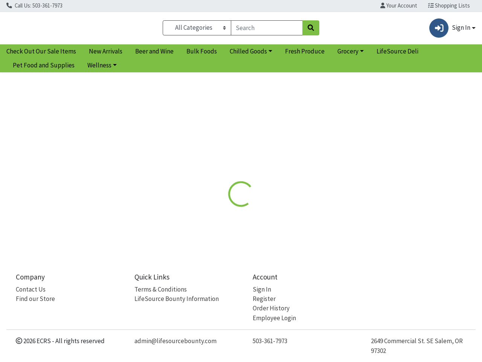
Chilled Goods (248, 54)
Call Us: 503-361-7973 (34, 5)
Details (222, 163)
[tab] (222, 163)
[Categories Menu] (197, 29)
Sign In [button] (449, 29)
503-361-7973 (270, 341)
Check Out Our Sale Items (41, 54)
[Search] (267, 29)
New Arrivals (105, 54)
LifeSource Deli (397, 54)
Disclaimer (257, 163)
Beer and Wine (154, 54)
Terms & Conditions (160, 289)
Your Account (398, 5)
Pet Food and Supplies (44, 68)
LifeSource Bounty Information (176, 299)
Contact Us (31, 289)
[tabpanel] (341, 209)
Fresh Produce (305, 54)
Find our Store (35, 299)
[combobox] (267, 29)
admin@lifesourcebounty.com (175, 341)
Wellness (99, 68)
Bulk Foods (201, 54)
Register (264, 299)
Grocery (347, 54)
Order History (271, 308)
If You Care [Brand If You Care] (294, 201)
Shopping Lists (449, 5)
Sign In (262, 289)
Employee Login (274, 318)
